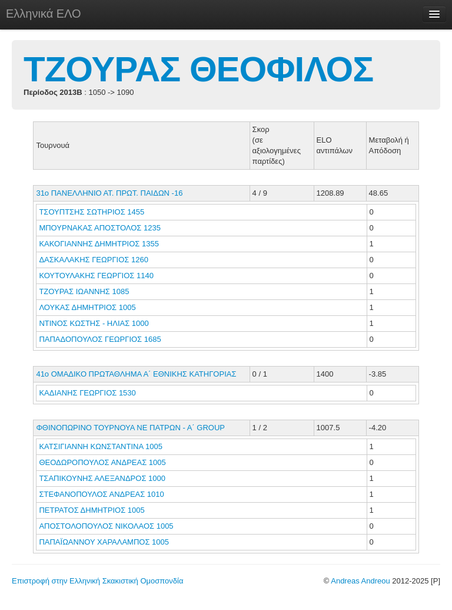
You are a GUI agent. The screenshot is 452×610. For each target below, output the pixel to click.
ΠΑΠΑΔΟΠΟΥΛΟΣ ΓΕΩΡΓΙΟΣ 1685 (100, 339)
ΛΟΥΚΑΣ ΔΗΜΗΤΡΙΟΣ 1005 (87, 307)
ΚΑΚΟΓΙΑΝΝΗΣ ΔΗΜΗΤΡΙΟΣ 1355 (98, 243)
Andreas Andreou (360, 580)
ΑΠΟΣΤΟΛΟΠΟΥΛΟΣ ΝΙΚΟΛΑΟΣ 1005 (106, 526)
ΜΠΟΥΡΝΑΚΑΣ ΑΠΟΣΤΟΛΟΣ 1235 (99, 227)
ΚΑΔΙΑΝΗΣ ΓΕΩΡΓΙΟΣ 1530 (87, 392)
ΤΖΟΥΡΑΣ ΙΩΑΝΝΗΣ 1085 (84, 291)
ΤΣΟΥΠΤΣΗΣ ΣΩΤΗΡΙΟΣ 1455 (91, 211)
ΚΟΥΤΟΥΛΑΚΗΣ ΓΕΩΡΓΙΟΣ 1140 (96, 275)
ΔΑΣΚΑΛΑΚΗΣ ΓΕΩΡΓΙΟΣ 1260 (93, 259)
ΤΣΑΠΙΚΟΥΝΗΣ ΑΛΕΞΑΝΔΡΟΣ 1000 (102, 478)
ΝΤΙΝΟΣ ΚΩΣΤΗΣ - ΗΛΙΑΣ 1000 (93, 323)
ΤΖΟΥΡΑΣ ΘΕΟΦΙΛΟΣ (198, 69)
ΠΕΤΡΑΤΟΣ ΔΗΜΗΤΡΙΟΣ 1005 (91, 510)
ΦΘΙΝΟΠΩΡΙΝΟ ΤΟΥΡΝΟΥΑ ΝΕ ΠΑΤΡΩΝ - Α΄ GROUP (130, 427)
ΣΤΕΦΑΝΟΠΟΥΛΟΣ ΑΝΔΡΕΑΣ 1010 (101, 494)
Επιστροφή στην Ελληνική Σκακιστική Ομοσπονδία (97, 580)
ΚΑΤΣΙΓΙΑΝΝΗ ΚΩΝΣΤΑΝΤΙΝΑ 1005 (100, 446)
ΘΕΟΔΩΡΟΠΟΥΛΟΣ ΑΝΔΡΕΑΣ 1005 (102, 462)
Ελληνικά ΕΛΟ (43, 13)
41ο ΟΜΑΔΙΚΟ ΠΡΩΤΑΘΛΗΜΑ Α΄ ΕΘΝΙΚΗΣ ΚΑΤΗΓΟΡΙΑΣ (136, 374)
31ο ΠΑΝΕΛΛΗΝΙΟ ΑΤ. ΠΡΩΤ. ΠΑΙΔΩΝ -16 (109, 193)
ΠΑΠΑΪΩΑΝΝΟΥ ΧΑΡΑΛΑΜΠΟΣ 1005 (104, 542)
